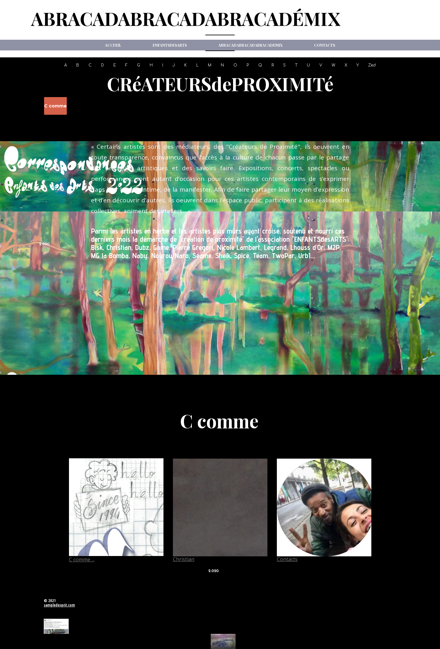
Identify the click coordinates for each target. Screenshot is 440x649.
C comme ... (81, 559)
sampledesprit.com (59, 605)
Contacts (324, 45)
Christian (183, 559)
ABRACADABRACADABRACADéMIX (185, 18)
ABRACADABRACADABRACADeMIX (250, 45)
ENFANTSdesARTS (170, 45)
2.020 (44, 244)
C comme (55, 106)
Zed (372, 65)
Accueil (113, 45)
